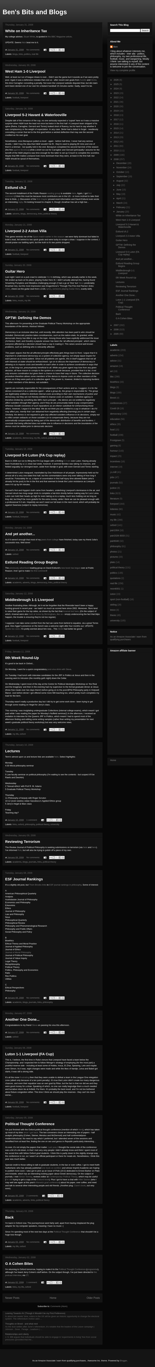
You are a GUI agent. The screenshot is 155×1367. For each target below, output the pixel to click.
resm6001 (115, 588)
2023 (116, 93)
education (115, 419)
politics (27, 54)
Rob (20, 850)
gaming (114, 445)
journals (32, 862)
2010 (116, 150)
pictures (114, 557)
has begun (76, 568)
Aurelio (83, 80)
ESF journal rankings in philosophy (65, 885)
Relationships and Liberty (17, 1334)
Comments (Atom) (58, 1306)
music (20, 300)
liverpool (24, 97)
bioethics (114, 382)
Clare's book (80, 1185)
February (121, 207)
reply (20, 202)
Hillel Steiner (84, 1179)
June (119, 189)
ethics (113, 424)
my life (28, 300)
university (54, 824)
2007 (116, 325)
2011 (116, 146)
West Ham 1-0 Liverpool (25, 71)
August (120, 180)
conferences (116, 403)
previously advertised (19, 568)
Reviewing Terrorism (22, 842)
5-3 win (67, 461)
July (118, 185)
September (122, 176)
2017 (116, 119)
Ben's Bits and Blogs (35, 12)
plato (112, 562)
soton (113, 594)
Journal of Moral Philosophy (18, 952)
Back (9, 1217)
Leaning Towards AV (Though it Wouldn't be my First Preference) (35, 1313)
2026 (116, 80)
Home (53, 1298)
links (21, 54)
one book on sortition (52, 1168)
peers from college (50, 539)
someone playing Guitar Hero (66, 289)
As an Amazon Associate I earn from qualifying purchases (128, 638)
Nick (24, 42)
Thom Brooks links (37, 885)
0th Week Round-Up (22, 658)
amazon (114, 366)
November (121, 167)
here (74, 193)
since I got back (30, 1132)
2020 (116, 106)
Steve (81, 283)
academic (17, 438)
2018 (116, 115)
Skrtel (93, 80)
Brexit (113, 397)
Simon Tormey (25, 1176)
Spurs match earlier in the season (48, 236)
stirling (113, 604)
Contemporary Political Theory (63, 1176)
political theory (50, 213)
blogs (15, 54)
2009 (116, 155)
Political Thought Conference (30, 1124)
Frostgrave (115, 440)
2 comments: (32, 1195)
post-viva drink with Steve (59, 669)
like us (60, 614)
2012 (116, 141)
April (118, 198)
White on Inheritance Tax (26, 31)
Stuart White (29, 36)
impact (113, 456)
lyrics (48, 289)
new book (65, 568)
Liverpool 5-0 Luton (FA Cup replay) (35, 455)
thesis (113, 615)
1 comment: (32, 820)
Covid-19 (114, 408)
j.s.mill (113, 472)
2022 (116, 97)
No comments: (33, 50)
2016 (116, 124)
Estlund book (43, 1179)
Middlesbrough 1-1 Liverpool (29, 600)
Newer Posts (12, 1298)
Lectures (12, 751)
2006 (116, 329)
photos (113, 551)
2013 (116, 137)
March (119, 203)
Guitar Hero (15, 271)
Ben (115, 46)
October (120, 172)
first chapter (42, 199)
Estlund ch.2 (15, 188)
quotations (115, 578)
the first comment (39, 571)
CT (27, 1275)
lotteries (114, 509)
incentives (115, 461)
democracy (32, 213)
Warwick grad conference (47, 1182)
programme (92, 1269)
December (121, 163)
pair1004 (114, 530)
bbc (112, 376)
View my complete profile (122, 70)
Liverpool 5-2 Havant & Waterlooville (36, 115)
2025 (116, 84)
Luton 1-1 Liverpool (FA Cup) (29, 1054)
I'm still (9, 1179)
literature (114, 498)
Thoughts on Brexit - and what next (21, 1324)
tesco (112, 610)
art (111, 371)
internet (114, 466)
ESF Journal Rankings (24, 879)
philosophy (30, 824)
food (112, 429)
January (120, 211)
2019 (116, 110)
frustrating (24, 1077)
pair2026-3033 (117, 535)
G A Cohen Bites (19, 1264)
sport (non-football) (119, 599)
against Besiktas (21, 150)
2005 (116, 334)
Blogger (123, 1360)
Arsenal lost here (71, 611)
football (16, 97)
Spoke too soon (12, 629)
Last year (52, 1147)
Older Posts (93, 1298)
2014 (116, 132)
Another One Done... (22, 1019)
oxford (44, 438)
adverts (16, 213)
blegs (112, 387)
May (118, 194)
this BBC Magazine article (60, 36)
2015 (116, 128)
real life (35, 54)
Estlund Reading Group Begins (31, 562)
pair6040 (114, 541)
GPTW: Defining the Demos (28, 318)
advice (113, 360)
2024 (116, 88)
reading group (53, 193)
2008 (116, 159)
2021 (116, 102)
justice (113, 488)
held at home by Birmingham (42, 614)
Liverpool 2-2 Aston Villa (25, 231)
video (7, 289)
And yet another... (20, 534)
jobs (112, 477)
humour (114, 450)
